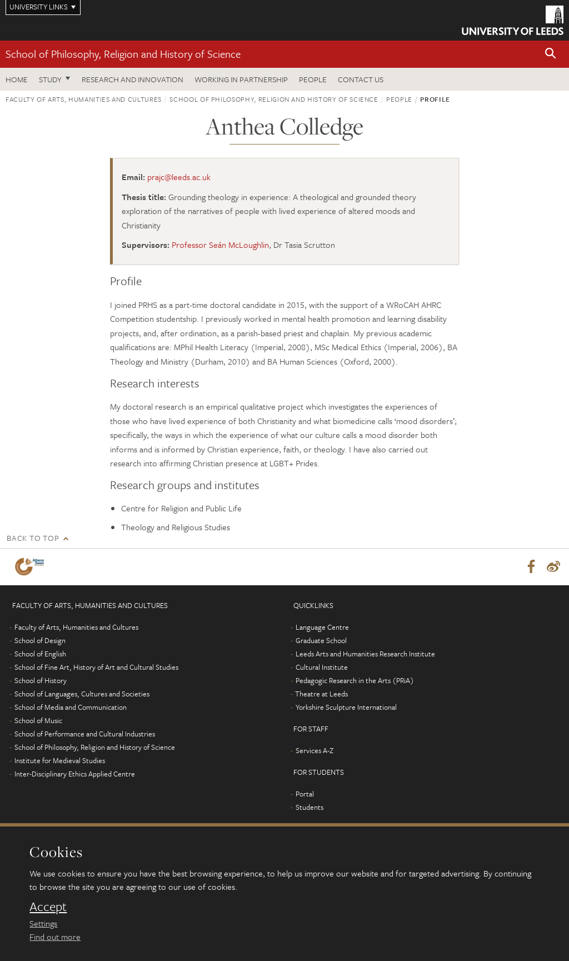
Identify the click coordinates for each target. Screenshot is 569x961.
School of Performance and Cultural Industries (84, 733)
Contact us (360, 79)
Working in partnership (241, 79)
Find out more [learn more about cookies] (55, 936)
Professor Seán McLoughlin (220, 244)
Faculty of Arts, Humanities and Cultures (84, 99)
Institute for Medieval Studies (59, 760)
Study (50, 79)
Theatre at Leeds (321, 693)
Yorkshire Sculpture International (346, 707)
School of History (40, 680)
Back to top (33, 538)
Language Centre (322, 627)
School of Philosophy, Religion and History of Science (123, 53)
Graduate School (321, 640)
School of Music (38, 720)
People (313, 79)
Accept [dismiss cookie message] (48, 906)
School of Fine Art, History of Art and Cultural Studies (96, 667)
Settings (43, 923)
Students (309, 807)
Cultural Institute (322, 667)
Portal (305, 793)
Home (17, 79)
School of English (40, 653)
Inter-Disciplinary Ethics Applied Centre (74, 773)
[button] (550, 54)
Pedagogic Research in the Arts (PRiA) (355, 680)
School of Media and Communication (70, 707)
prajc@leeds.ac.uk (179, 177)
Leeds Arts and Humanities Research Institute (365, 653)
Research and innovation (132, 79)
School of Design (40, 640)
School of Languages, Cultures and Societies (81, 693)
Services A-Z (314, 750)
